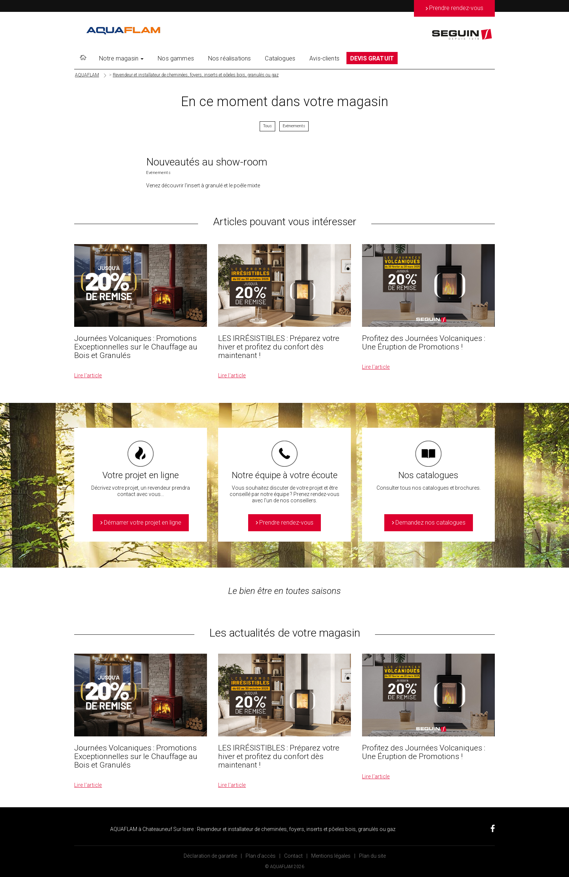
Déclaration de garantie (210, 856)
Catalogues (280, 58)
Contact (293, 856)
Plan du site (372, 856)
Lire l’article (88, 375)
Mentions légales (331, 856)
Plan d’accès (261, 856)
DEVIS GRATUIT (372, 58)
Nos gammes (176, 58)
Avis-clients (324, 58)
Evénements (294, 126)
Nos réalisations (229, 58)
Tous (267, 126)
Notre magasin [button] (121, 58)
